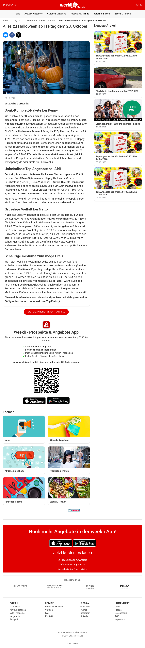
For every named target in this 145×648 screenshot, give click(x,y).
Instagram (85, 613)
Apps (139, 5)
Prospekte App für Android (72, 560)
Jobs (117, 606)
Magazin (81, 7)
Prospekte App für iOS (72, 564)
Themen (28, 20)
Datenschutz (121, 613)
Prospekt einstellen (54, 606)
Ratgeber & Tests (101, 13)
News (17, 13)
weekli (6, 20)
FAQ (47, 613)
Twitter (83, 610)
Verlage (49, 610)
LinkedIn (84, 616)
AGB (117, 616)
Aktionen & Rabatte (56, 13)
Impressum (120, 619)
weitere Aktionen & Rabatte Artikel (46, 312)
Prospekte (9, 5)
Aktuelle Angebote (33, 13)
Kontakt (49, 616)
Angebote (15, 616)
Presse (118, 610)
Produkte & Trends (80, 13)
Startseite (15, 606)
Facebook (85, 606)
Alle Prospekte (17, 613)
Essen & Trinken (123, 13)
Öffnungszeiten (18, 610)
